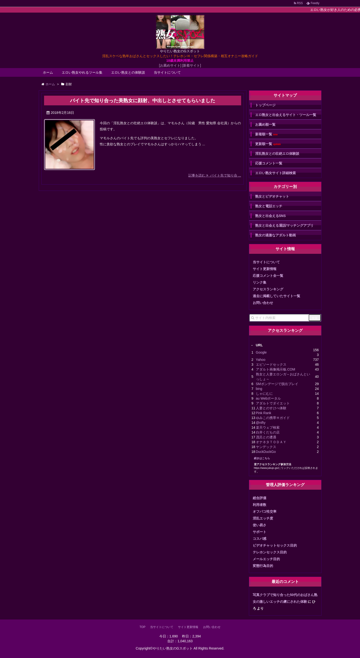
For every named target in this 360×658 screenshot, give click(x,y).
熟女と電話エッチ (268, 206)
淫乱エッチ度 (263, 518)
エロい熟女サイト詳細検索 (275, 173)
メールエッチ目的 (266, 559)
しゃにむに (264, 393)
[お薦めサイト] (170, 65)
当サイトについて (167, 72)
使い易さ (259, 525)
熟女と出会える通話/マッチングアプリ (284, 225)
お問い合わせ (263, 303)
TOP (142, 627)
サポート (259, 532)
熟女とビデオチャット (272, 196)
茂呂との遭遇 (266, 437)
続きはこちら (262, 458)
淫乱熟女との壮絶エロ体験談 (277, 153)
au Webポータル (268, 398)
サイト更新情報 (264, 269)
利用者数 (259, 505)
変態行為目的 (263, 566)
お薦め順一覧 (265, 124)
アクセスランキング (268, 289)
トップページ (265, 105)
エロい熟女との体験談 (128, 72)
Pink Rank (263, 413)
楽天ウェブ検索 (268, 427)
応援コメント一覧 (268, 163)
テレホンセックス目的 (270, 552)
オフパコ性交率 (264, 511)
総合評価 (259, 498)
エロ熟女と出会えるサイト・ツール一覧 (285, 114)
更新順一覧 (268, 144)
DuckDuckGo (266, 452)
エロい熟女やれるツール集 (82, 72)
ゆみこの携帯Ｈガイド (273, 418)
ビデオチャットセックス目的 (275, 545)
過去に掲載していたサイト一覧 (276, 296)
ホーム (48, 72)
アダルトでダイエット (273, 403)
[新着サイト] (191, 65)
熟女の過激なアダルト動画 (275, 235)
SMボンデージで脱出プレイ (277, 384)
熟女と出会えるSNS (270, 215)
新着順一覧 (266, 134)
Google (261, 352)
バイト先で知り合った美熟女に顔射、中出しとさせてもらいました (142, 100)
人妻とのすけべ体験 (271, 408)
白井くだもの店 (268, 432)
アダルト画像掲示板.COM (275, 369)
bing (259, 389)
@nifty (261, 423)
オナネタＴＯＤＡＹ (271, 442)
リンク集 (259, 282)
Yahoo (260, 360)
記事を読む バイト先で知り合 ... (214, 175)
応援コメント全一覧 (268, 276)
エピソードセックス (271, 364)
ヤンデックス (266, 447)
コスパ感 (259, 539)
